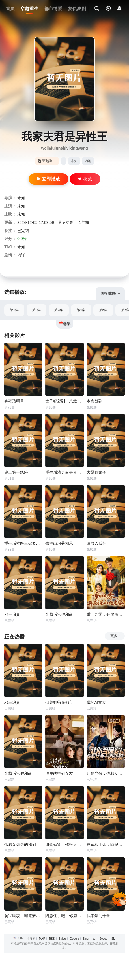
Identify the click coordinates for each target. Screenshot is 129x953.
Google (74, 938)
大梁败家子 (96, 472)
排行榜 (31, 938)
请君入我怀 (96, 543)
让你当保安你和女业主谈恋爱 (106, 773)
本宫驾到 (94, 401)
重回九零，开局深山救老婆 (106, 614)
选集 (65, 323)
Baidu (62, 938)
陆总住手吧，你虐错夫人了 (64, 915)
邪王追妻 (12, 614)
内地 (88, 161)
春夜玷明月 (14, 401)
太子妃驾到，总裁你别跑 (64, 401)
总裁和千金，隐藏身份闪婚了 (106, 844)
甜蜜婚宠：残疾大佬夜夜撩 (64, 844)
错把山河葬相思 (59, 543)
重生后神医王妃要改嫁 (23, 543)
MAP (42, 938)
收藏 (85, 178)
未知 (74, 161)
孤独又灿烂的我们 (20, 844)
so (94, 938)
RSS (52, 938)
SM (113, 938)
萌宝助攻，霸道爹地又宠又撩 (23, 915)
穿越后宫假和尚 (59, 614)
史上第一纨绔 (16, 472)
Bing (86, 938)
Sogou (103, 938)
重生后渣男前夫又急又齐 (64, 472)
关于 (20, 938)
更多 (115, 636)
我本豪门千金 (98, 915)
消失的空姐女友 (59, 773)
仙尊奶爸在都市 (59, 702)
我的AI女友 (96, 702)
